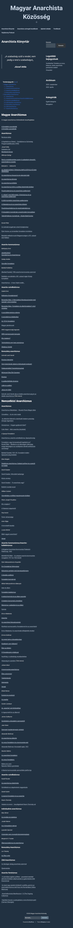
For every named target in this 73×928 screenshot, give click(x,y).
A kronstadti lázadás (7, 526)
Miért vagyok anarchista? (9, 534)
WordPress (31, 922)
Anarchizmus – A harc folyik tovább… (13, 283)
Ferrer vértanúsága (7, 517)
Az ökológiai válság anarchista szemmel (14, 864)
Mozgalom (49, 104)
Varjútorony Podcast (7, 33)
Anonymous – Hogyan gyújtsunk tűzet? (13, 425)
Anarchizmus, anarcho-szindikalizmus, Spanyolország (18, 438)
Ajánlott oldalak (46, 29)
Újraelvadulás (5, 868)
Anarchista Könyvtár (7, 29)
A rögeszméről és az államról (10, 712)
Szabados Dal (5, 149)
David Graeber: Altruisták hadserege (12, 474)
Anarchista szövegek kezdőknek (27, 29)
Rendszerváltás (6, 137)
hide (16, 82)
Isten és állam (5, 588)
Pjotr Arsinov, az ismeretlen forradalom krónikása (16, 231)
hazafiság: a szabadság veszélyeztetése (13, 656)
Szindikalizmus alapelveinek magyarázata (14, 787)
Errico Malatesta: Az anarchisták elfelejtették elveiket (17, 631)
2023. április (50, 87)
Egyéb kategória (51, 102)
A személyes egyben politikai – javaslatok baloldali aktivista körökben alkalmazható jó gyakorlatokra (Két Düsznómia (18, 879)
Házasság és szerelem (8, 661)
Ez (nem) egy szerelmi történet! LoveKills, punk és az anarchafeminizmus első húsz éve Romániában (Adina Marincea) (18, 887)
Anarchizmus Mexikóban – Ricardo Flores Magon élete (18, 410)
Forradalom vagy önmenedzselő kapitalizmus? (16, 442)
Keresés (48, 42)
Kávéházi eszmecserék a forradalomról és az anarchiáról (19, 626)
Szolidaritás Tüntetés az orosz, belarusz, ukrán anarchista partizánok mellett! (55, 65)
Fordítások (57, 29)
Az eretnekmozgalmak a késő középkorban (14, 227)
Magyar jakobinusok (7, 325)
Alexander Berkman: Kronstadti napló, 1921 (15, 747)
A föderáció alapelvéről (8, 508)
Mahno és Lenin (6, 764)
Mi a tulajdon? (5, 504)
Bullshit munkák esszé (8, 487)
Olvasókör (49, 70)
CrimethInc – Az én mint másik (11, 414)
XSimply (43, 922)
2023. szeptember (51, 84)
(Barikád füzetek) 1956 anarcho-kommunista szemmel (18, 272)
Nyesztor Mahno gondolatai (10, 766)
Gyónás (3, 609)
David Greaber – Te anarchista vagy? (12, 483)
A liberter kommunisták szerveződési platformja (16, 770)
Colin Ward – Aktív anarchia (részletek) (13, 429)
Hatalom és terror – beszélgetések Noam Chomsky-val (18, 804)
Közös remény (5, 478)
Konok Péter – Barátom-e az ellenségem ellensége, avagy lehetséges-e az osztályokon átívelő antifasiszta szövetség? (18, 446)
